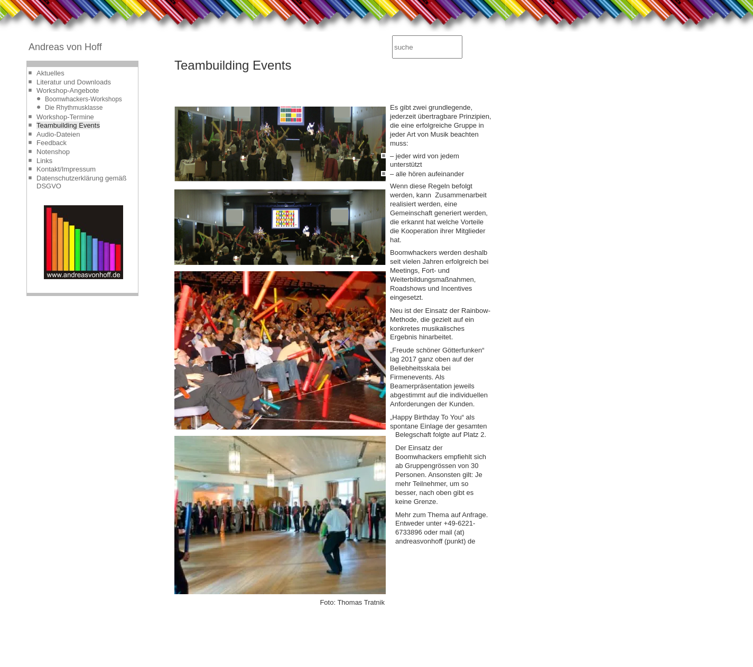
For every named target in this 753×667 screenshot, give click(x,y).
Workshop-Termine (65, 117)
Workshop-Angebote (67, 90)
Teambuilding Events (68, 125)
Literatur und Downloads (73, 82)
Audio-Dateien (58, 134)
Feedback (51, 143)
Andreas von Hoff (65, 47)
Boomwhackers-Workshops (83, 99)
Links (44, 161)
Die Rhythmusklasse (74, 107)
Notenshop (53, 152)
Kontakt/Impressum (66, 169)
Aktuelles (50, 73)
